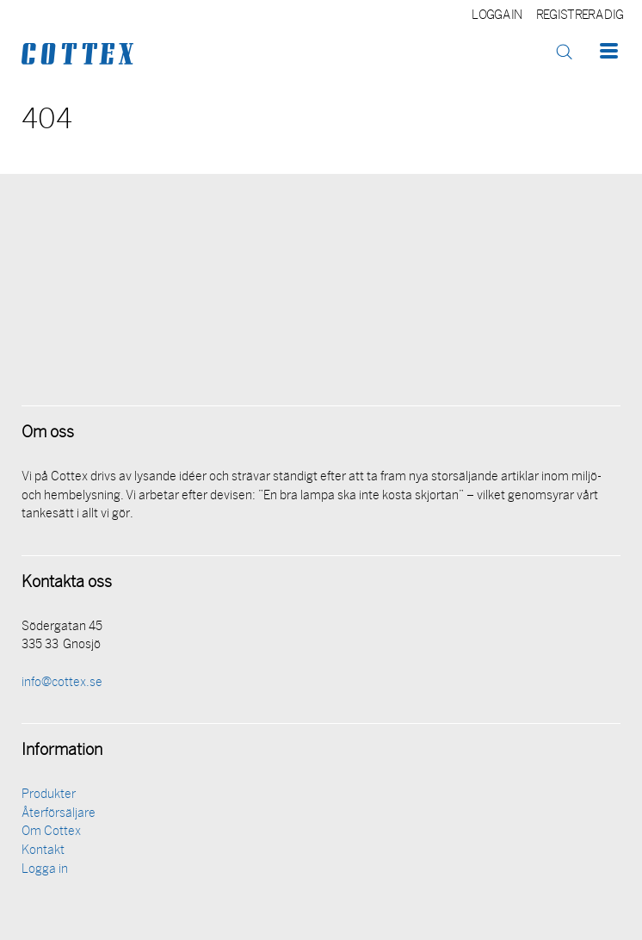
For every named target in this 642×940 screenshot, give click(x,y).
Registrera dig (579, 16)
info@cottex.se (62, 683)
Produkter (49, 795)
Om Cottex (51, 832)
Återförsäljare (59, 813)
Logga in (497, 16)
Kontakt (43, 851)
